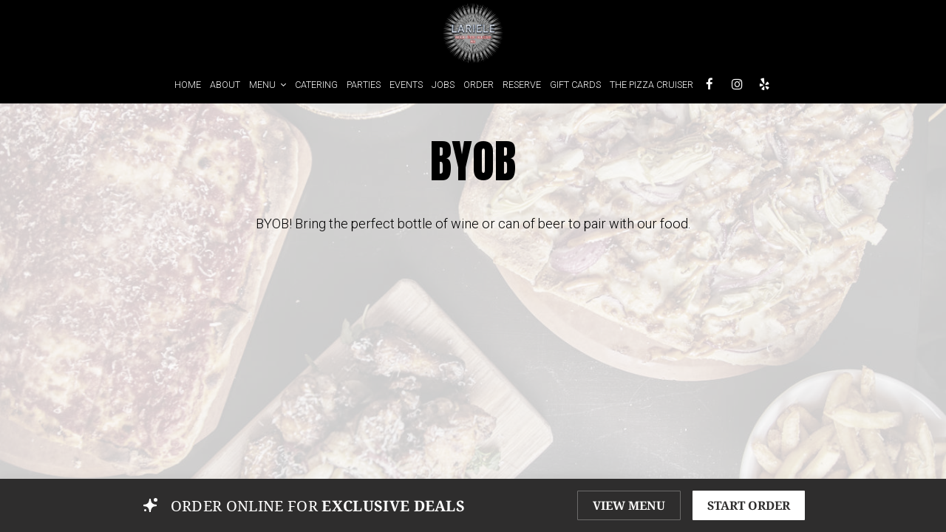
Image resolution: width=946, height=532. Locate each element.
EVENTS (406, 84)
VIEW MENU (629, 505)
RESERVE (522, 84)
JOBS (443, 84)
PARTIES (364, 84)
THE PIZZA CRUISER (651, 84)
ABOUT (225, 84)
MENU (267, 84)
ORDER (478, 84)
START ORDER (748, 505)
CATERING (316, 84)
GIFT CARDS (575, 84)
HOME (187, 84)
